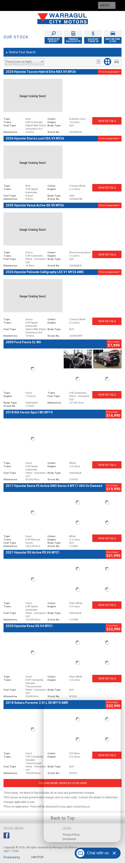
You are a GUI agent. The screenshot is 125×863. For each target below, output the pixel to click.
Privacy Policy (71, 834)
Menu (105, 5)
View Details (107, 121)
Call (39, 5)
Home (13, 5)
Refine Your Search (21, 52)
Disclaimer (69, 839)
